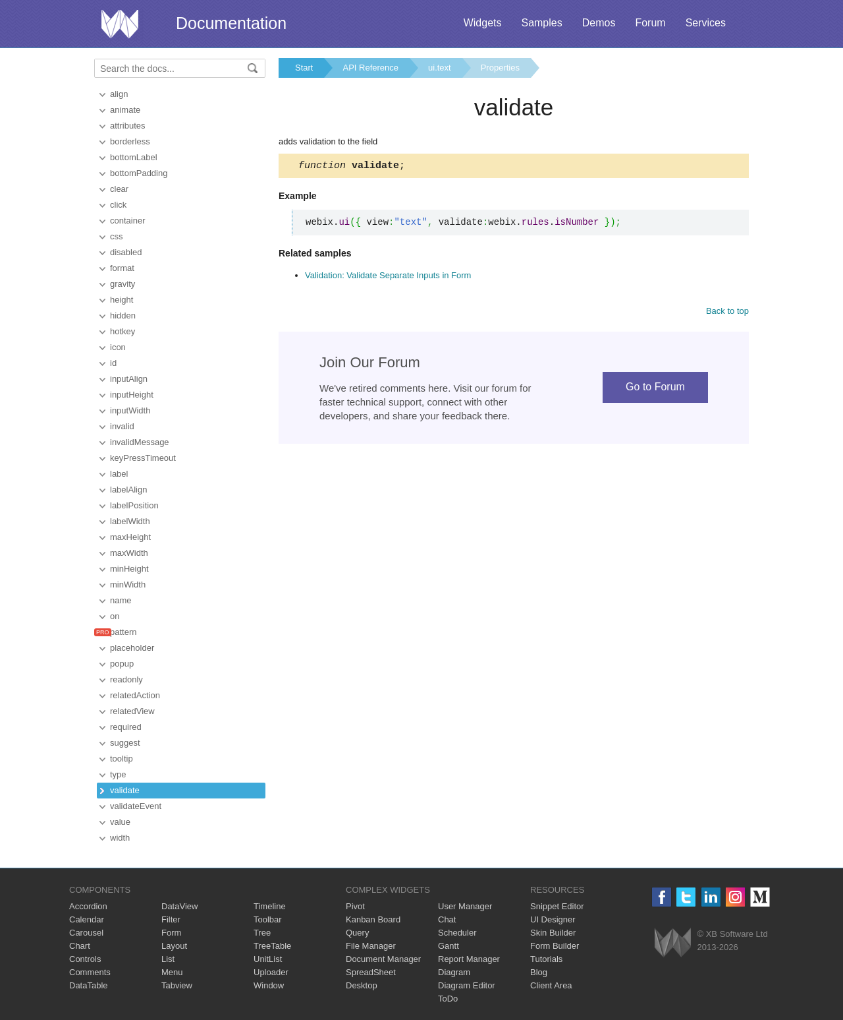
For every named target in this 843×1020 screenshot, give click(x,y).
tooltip (121, 759)
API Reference (370, 68)
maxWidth (129, 553)
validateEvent (135, 806)
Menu (172, 972)
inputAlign (129, 379)
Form (171, 933)
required (126, 727)
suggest (125, 743)
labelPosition (134, 505)
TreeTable (272, 946)
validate (125, 790)
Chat (447, 919)
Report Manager (469, 959)
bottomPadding (138, 173)
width (120, 838)
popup (122, 664)
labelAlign (128, 490)
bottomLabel (133, 157)
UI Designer (553, 919)
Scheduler (457, 933)
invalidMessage (139, 442)
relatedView (132, 711)
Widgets (483, 22)
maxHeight (130, 537)
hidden (123, 315)
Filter (170, 919)
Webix (673, 942)
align (119, 94)
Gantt (448, 946)
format (122, 268)
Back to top (727, 313)
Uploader (271, 972)
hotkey (122, 331)
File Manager (371, 946)
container (127, 220)
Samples (541, 22)
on (114, 616)
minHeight (129, 569)
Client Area (551, 985)
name (121, 600)
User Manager (465, 906)
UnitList (268, 959)
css (116, 236)
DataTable (88, 985)
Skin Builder (553, 933)
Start (304, 68)
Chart (79, 946)
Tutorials (546, 959)
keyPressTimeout (143, 458)
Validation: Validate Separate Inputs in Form (388, 277)
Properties (500, 68)
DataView (179, 906)
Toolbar (268, 919)
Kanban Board (373, 919)
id (113, 363)
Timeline (270, 906)
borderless (130, 141)
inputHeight (131, 395)
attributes (127, 126)
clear (119, 189)
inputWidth (130, 410)
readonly (126, 679)
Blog (538, 972)
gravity (122, 284)
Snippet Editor (557, 906)
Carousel (86, 933)
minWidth (128, 584)
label (119, 474)
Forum (650, 22)
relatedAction (135, 695)
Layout (174, 946)
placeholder (132, 648)
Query (357, 933)
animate (125, 110)
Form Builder (554, 946)
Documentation (231, 23)
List (168, 959)
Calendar (86, 919)
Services (706, 22)
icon (118, 347)
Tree (262, 933)
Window (269, 985)
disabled (126, 252)
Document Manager (383, 959)
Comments (90, 972)
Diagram (454, 972)
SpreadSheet (371, 972)
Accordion (88, 906)
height (121, 300)
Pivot (355, 906)
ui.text (439, 68)
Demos (599, 22)
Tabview (176, 985)
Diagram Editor (466, 985)
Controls (85, 959)
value (120, 822)
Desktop (361, 985)
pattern (123, 632)
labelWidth (130, 521)
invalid (122, 426)
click (118, 205)
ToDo (448, 999)
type (118, 774)
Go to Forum (655, 388)
